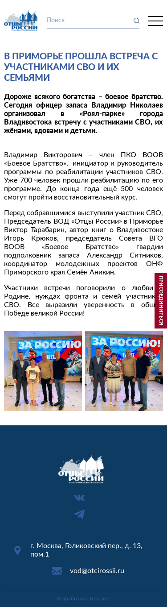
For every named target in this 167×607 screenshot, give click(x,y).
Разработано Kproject (83, 598)
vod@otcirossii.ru (97, 570)
